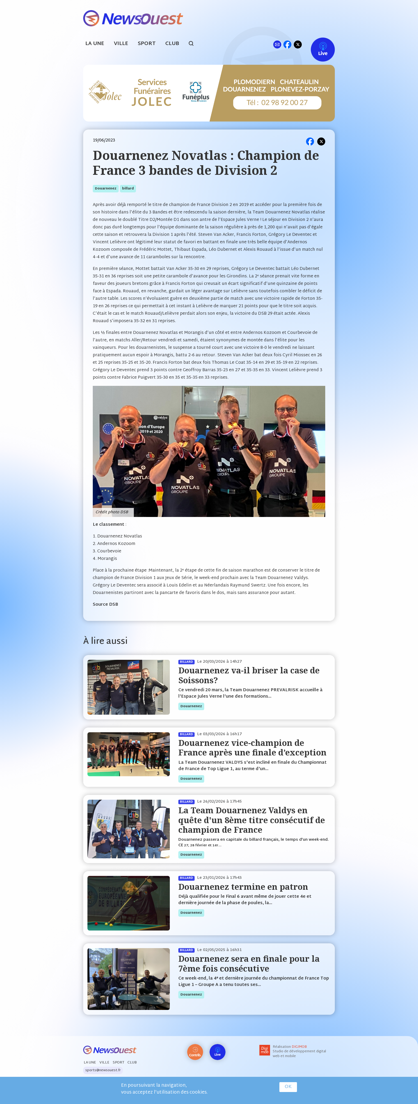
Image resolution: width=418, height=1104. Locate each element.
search (194, 44)
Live (317, 44)
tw (298, 44)
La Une (94, 43)
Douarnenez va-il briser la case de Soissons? (249, 675)
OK (288, 1087)
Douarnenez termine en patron (243, 886)
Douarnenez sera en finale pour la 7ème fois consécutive (249, 963)
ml (277, 44)
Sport (147, 43)
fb (287, 44)
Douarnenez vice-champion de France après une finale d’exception (252, 747)
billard (128, 188)
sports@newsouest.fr (103, 1070)
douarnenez (105, 188)
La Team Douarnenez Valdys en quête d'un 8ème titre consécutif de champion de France (251, 820)
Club (172, 43)
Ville (121, 43)
